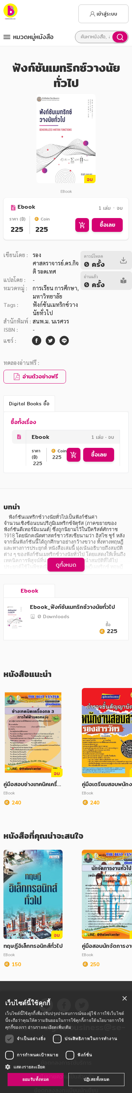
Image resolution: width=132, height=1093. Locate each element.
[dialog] (66, 1042)
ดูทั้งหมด (66, 564)
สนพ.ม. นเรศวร (51, 321)
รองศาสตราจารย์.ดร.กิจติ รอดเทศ (56, 263)
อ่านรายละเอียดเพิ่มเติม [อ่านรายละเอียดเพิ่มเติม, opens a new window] (49, 1027)
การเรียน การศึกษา (55, 288)
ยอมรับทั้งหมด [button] (35, 1079)
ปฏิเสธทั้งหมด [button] (97, 1079)
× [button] (124, 998)
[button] (66, 1066)
